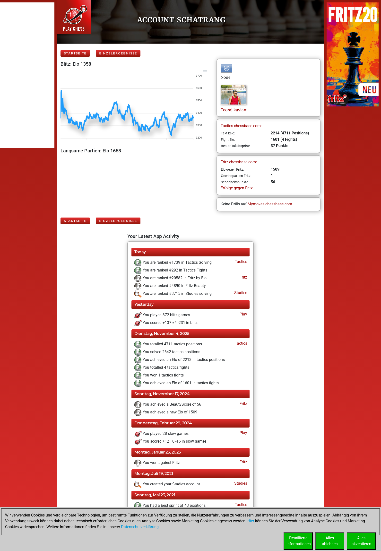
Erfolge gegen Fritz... (238, 188)
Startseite (75, 53)
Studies (240, 292)
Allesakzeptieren (361, 541)
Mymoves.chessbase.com (270, 204)
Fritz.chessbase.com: (239, 162)
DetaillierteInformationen (298, 541)
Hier (250, 521)
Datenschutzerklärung (140, 527)
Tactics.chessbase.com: (241, 125)
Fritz (243, 277)
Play (243, 314)
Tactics (240, 261)
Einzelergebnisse (118, 53)
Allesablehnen (330, 541)
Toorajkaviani (234, 109)
